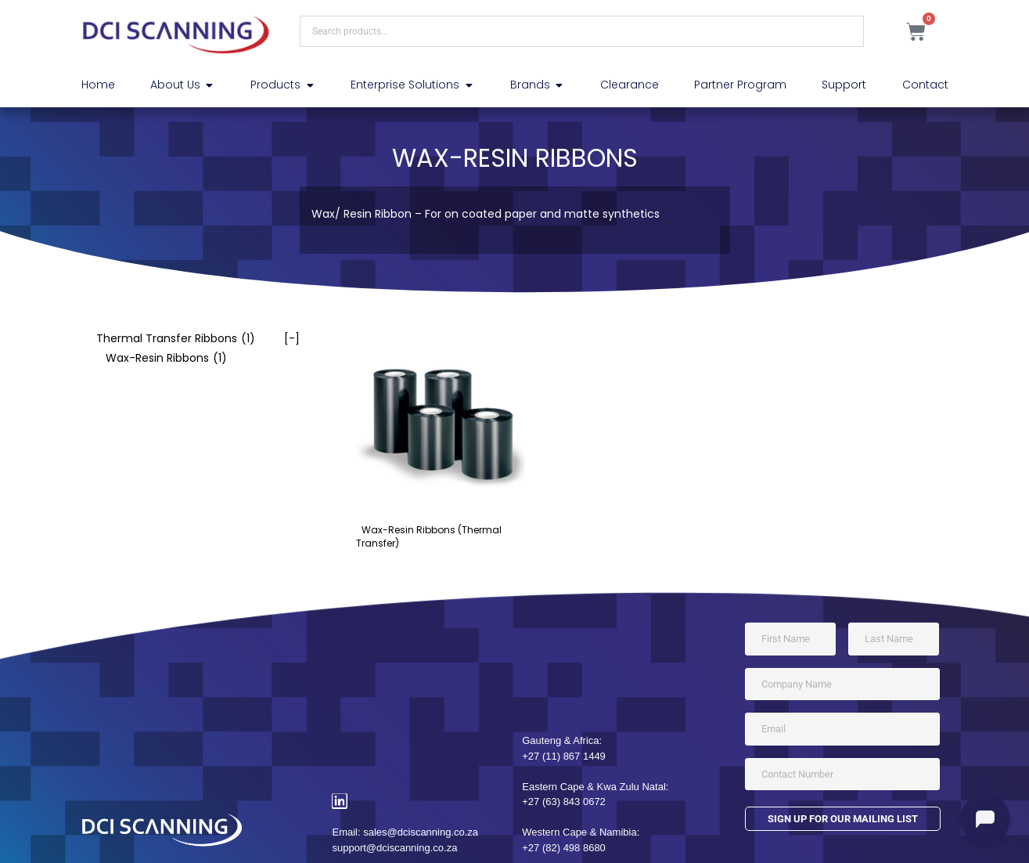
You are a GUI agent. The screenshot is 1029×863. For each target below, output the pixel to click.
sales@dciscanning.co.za (420, 832)
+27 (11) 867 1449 (564, 756)
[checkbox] (190, 338)
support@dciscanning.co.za (394, 848)
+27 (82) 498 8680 (564, 848)
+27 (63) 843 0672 (564, 801)
